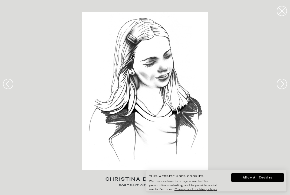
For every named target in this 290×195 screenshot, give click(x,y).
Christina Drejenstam (145, 179)
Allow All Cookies (257, 177)
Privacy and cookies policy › (195, 189)
